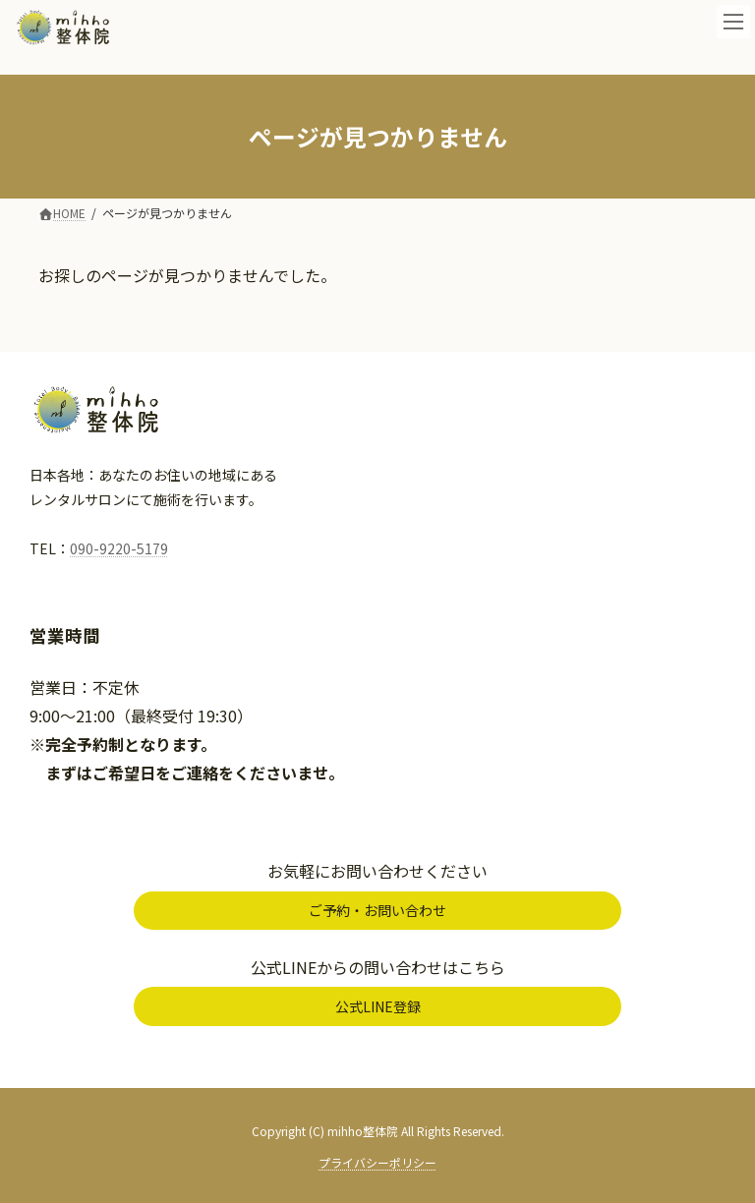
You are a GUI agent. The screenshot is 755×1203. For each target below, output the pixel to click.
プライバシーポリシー (377, 1162)
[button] (377, 911)
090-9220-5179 (119, 548)
